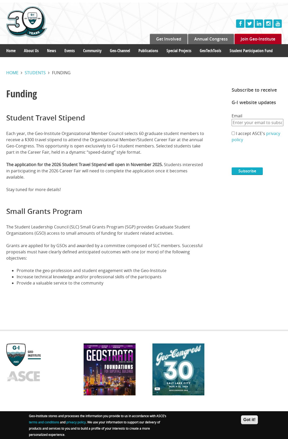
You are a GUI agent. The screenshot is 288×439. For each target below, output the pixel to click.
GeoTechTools (210, 50)
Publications (148, 50)
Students (35, 73)
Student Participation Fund (251, 50)
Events (69, 50)
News (51, 50)
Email (237, 116)
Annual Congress (211, 39)
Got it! (249, 419)
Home (11, 50)
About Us (31, 50)
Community (92, 50)
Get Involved (168, 39)
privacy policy (76, 422)
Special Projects (178, 50)
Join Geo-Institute (258, 39)
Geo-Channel (120, 50)
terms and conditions (44, 422)
